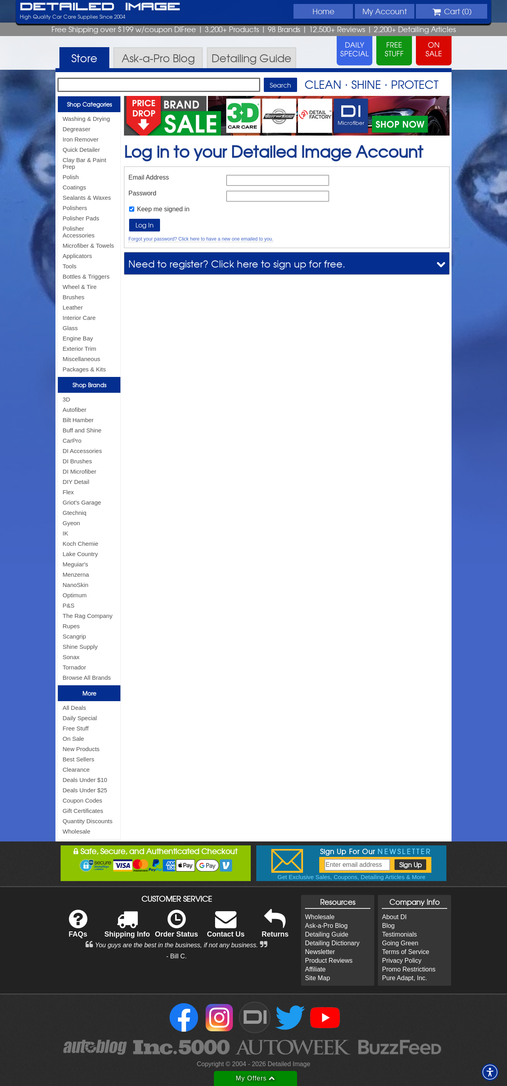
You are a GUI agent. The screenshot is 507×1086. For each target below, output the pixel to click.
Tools (69, 266)
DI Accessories (82, 450)
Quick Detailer (81, 149)
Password (142, 193)
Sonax (71, 657)
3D (66, 399)
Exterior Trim (79, 348)
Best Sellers (78, 759)
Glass (70, 328)
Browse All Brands (87, 677)
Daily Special (80, 718)
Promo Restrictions (408, 969)
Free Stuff (76, 728)
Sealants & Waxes (87, 197)
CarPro (72, 440)
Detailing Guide (326, 934)
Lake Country (80, 554)
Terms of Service (405, 951)
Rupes (71, 626)
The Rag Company (87, 615)
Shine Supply (80, 646)
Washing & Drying (86, 118)
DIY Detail (76, 481)
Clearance (76, 769)
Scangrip (74, 636)
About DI (394, 917)
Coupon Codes (82, 800)
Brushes (73, 297)
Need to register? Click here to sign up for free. (236, 263)
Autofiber (74, 409)
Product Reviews (329, 960)
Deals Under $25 (85, 790)
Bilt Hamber (78, 420)
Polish (71, 177)
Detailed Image (100, 7)
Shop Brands (89, 385)
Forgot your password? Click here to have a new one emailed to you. (200, 239)
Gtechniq (74, 512)
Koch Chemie (80, 543)
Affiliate (315, 969)
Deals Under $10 (85, 779)
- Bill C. (176, 956)
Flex (68, 492)
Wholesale (76, 831)
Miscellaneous (81, 359)
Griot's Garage (82, 502)
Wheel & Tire (80, 286)
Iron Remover (81, 139)
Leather (73, 307)
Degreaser (76, 129)
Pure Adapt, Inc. (404, 978)
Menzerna (76, 574)
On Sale (73, 738)
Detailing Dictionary (332, 943)
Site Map (317, 978)
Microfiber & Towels (88, 245)
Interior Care (79, 317)
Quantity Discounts (87, 821)
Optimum (75, 595)
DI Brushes (77, 461)
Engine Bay (78, 338)
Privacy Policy (401, 960)
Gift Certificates (83, 810)
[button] (490, 1072)
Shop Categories (89, 104)
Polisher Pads (81, 218)
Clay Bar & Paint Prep (84, 163)
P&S (68, 605)
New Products (81, 749)
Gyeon (71, 523)
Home (323, 11)
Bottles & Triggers (86, 276)
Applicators (77, 255)
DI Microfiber (79, 471)
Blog (388, 925)
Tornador (74, 667)
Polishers (75, 208)
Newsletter (320, 951)
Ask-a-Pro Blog (326, 925)
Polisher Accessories (79, 232)
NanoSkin (75, 584)
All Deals (74, 707)
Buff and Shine (82, 430)
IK (65, 533)
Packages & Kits (84, 369)
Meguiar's (75, 564)
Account (384, 11)
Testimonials (399, 934)
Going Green (400, 943)
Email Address (148, 177)
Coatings (74, 187)
